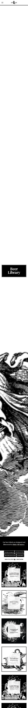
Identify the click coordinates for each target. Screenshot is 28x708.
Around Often (19, 552)
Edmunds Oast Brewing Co (14, 2)
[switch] (2, 2)
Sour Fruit (20, 555)
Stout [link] (12, 559)
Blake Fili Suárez (18, 544)
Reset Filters (20, 559)
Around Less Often (10, 555)
